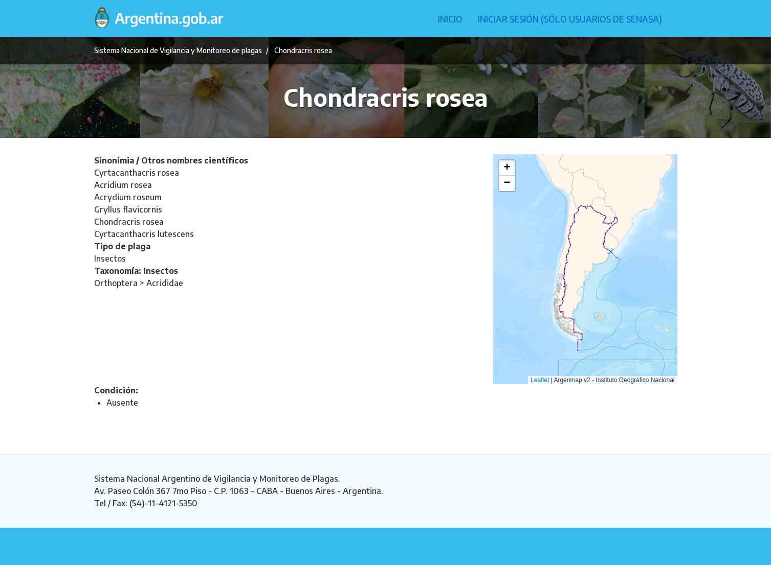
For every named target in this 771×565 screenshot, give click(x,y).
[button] (507, 168)
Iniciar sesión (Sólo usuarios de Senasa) (570, 19)
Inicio (450, 19)
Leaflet (540, 380)
